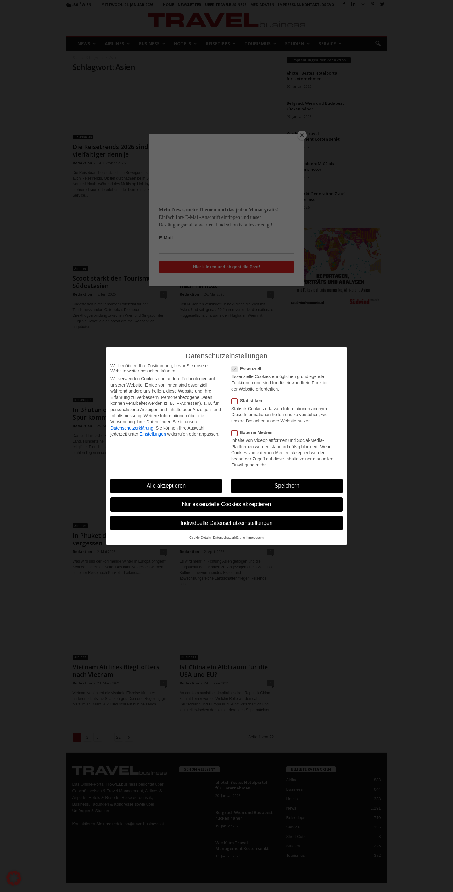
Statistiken (248, 400)
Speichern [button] (287, 485)
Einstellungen (153, 434)
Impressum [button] (255, 537)
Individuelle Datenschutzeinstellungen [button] (227, 523)
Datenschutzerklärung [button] (229, 537)
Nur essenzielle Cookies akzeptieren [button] (226, 504)
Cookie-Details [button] (200, 537)
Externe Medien (254, 432)
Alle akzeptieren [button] (166, 485)
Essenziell (248, 368)
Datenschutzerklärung (131, 428)
